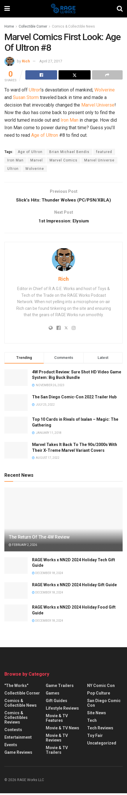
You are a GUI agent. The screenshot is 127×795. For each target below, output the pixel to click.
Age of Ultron (44, 135)
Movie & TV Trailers (57, 751)
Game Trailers (60, 687)
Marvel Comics (63, 160)
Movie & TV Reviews (57, 739)
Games (52, 695)
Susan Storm (26, 97)
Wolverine (104, 90)
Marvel (36, 160)
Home (9, 26)
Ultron (34, 90)
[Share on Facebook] (41, 75)
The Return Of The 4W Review (39, 539)
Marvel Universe (97, 105)
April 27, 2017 (50, 61)
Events (10, 746)
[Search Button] (120, 8)
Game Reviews (18, 754)
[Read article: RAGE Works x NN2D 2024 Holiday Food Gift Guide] (16, 614)
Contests (13, 731)
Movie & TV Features (57, 719)
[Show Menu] (7, 8)
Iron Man (69, 120)
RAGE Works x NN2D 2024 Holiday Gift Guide (74, 586)
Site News (96, 714)
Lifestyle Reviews (62, 710)
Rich (26, 61)
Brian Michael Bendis (69, 152)
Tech (92, 722)
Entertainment (18, 739)
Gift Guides (56, 702)
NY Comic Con (101, 687)
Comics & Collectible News (73, 26)
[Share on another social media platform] (107, 75)
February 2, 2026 (23, 546)
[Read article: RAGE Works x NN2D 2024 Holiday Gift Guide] (16, 592)
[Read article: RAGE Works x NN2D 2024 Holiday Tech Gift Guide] (16, 567)
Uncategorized (101, 744)
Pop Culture (98, 695)
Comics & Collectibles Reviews (16, 719)
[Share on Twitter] (74, 75)
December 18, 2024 (47, 574)
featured (104, 152)
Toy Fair (95, 737)
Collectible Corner (33, 26)
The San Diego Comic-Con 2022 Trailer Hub (74, 398)
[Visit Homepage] (63, 9)
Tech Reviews (100, 729)
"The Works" (16, 687)
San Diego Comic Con (104, 704)
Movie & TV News (62, 729)
